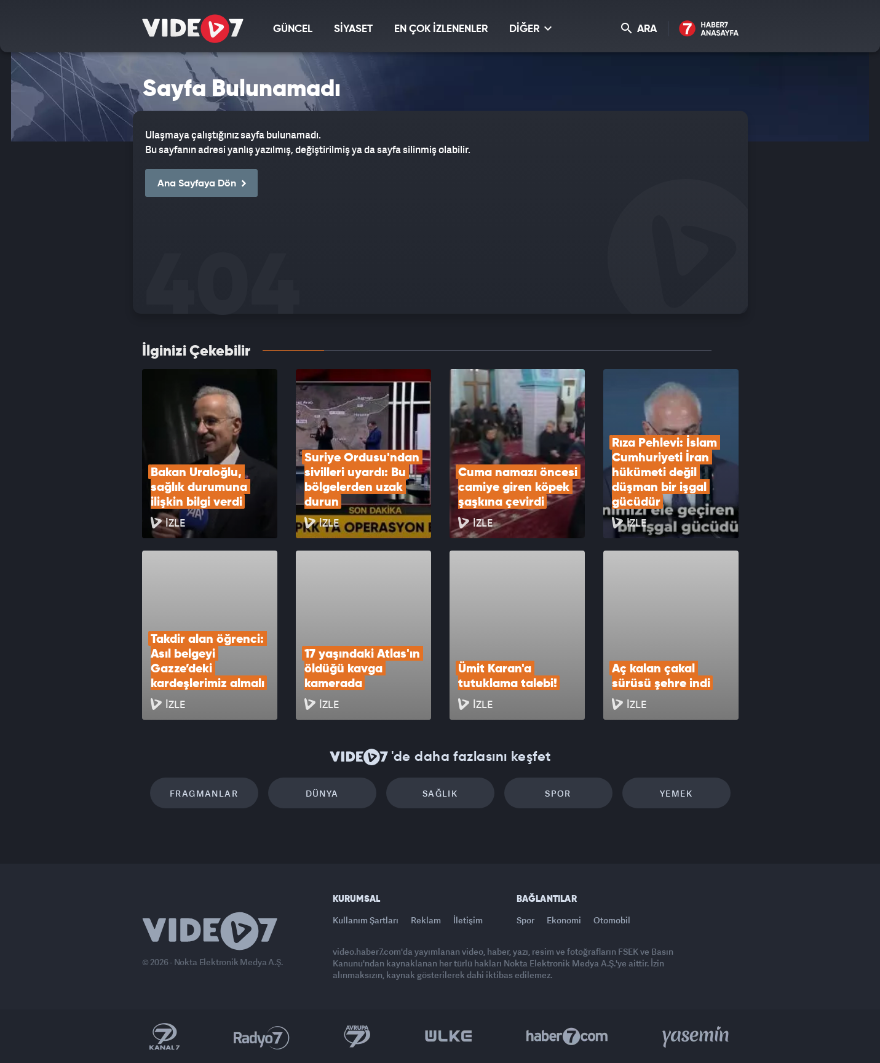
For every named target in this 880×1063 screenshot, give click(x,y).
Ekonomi (564, 920)
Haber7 (567, 1036)
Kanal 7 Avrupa (357, 1036)
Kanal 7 (164, 1036)
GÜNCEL (292, 29)
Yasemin (696, 1036)
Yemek (676, 793)
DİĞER (530, 29)
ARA (639, 29)
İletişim (468, 920)
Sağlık (440, 793)
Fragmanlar (204, 793)
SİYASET (353, 29)
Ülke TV (448, 1036)
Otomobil (611, 920)
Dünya (322, 793)
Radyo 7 (262, 1036)
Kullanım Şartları (365, 920)
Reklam (426, 920)
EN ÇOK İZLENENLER (441, 29)
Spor (558, 793)
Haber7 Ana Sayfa (709, 29)
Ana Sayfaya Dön (201, 184)
